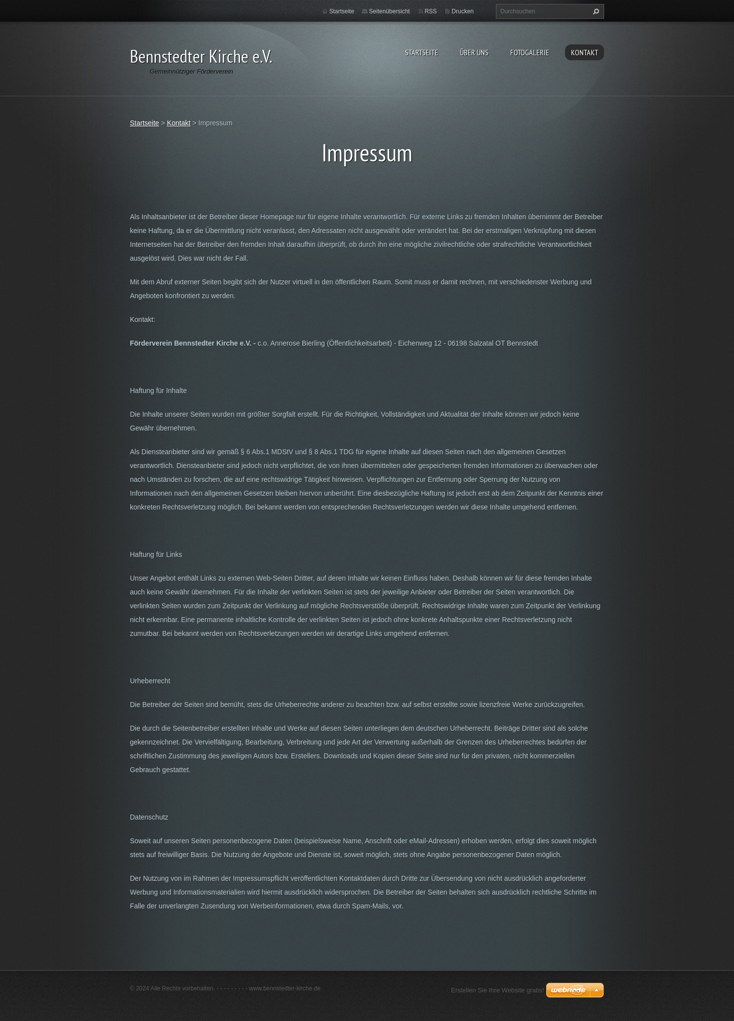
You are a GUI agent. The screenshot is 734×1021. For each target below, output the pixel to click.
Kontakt (584, 52)
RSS (431, 11)
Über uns (474, 52)
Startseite (421, 52)
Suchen (594, 11)
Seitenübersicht (389, 11)
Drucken (462, 11)
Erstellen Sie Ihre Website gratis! (497, 990)
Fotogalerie (529, 52)
